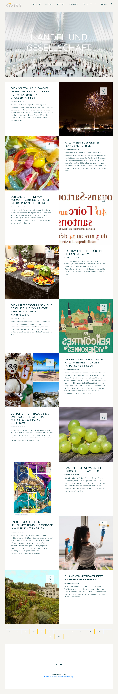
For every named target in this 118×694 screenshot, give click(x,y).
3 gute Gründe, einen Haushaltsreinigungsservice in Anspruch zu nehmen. (32, 525)
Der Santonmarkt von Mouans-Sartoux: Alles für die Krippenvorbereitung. (31, 200)
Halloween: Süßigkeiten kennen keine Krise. (82, 144)
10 (81, 632)
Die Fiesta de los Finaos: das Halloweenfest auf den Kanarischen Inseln (84, 363)
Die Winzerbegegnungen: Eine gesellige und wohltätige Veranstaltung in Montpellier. (31, 310)
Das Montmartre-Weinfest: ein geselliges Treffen (83, 578)
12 (99, 632)
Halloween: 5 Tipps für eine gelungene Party (83, 252)
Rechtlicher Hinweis (50, 677)
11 (90, 632)
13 (108, 632)
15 (59, 636)
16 (68, 636)
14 (50, 636)
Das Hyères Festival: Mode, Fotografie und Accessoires (84, 469)
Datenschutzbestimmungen (65, 677)
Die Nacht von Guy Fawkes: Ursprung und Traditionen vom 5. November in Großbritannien (30, 93)
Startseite (49, 73)
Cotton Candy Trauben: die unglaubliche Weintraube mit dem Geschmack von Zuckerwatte (30, 418)
